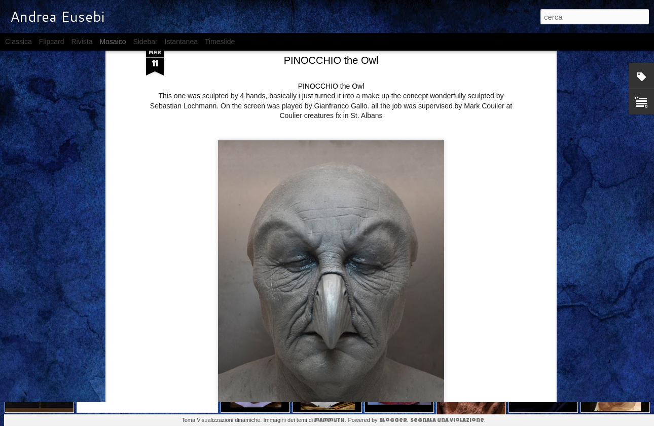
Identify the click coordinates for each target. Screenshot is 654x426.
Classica (18, 41)
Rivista (81, 41)
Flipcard (51, 41)
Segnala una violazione (447, 420)
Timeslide (220, 41)
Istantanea (181, 41)
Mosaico (112, 41)
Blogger (393, 420)
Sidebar (145, 41)
